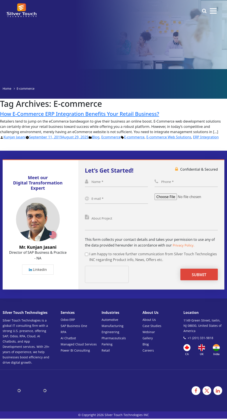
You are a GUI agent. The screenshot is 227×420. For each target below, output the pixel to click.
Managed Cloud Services (79, 345)
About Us (149, 321)
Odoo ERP (68, 321)
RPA (63, 333)
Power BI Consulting (75, 352)
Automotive (110, 321)
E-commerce (134, 137)
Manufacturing (112, 327)
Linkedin (38, 270)
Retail (106, 352)
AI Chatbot (68, 339)
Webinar (149, 333)
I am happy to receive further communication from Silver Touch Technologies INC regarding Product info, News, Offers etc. (153, 258)
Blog (95, 137)
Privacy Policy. (184, 246)
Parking (107, 345)
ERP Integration (206, 137)
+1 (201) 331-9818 (200, 339)
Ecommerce (111, 137)
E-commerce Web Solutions (168, 137)
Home (7, 88)
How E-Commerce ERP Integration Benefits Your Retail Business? (84, 113)
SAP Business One (74, 327)
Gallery (148, 339)
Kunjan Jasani (15, 137)
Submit (204, 276)
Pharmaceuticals (114, 339)
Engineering (110, 333)
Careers (148, 352)
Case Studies (152, 327)
